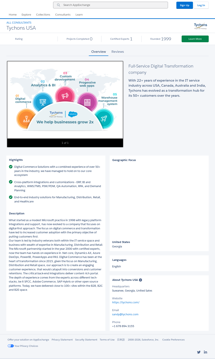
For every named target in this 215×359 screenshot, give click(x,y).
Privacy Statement (62, 339)
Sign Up (184, 5)
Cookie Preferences (173, 339)
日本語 (121, 339)
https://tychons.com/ (126, 302)
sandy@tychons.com (125, 314)
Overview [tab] (98, 51)
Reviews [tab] (117, 51)
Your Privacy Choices (23, 346)
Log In (201, 5)
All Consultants (19, 22)
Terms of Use (107, 339)
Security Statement (86, 339)
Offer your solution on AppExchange (28, 339)
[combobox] (110, 5)
